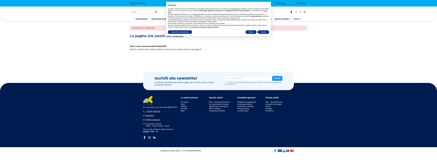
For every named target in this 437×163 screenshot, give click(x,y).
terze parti (197, 14)
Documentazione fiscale (218, 104)
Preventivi (269, 111)
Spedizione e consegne (218, 106)
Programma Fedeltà (217, 111)
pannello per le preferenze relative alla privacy (205, 27)
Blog (182, 111)
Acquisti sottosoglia (273, 104)
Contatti (300, 3)
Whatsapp (280, 3)
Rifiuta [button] (251, 32)
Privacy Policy (243, 108)
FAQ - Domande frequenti (219, 102)
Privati (268, 106)
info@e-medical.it (153, 120)
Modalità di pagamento (246, 102)
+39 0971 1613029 (153, 111)
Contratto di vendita (245, 106)
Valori (183, 104)
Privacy (253, 82)
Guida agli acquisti (244, 104)
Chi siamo (185, 102)
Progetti (268, 108)
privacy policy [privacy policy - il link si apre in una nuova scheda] (236, 9)
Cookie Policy (242, 111)
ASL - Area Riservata (273, 102)
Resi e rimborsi (215, 108)
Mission (184, 106)
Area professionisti (137, 3)
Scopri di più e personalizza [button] (180, 32)
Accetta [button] (263, 32)
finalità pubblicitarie (256, 16)
